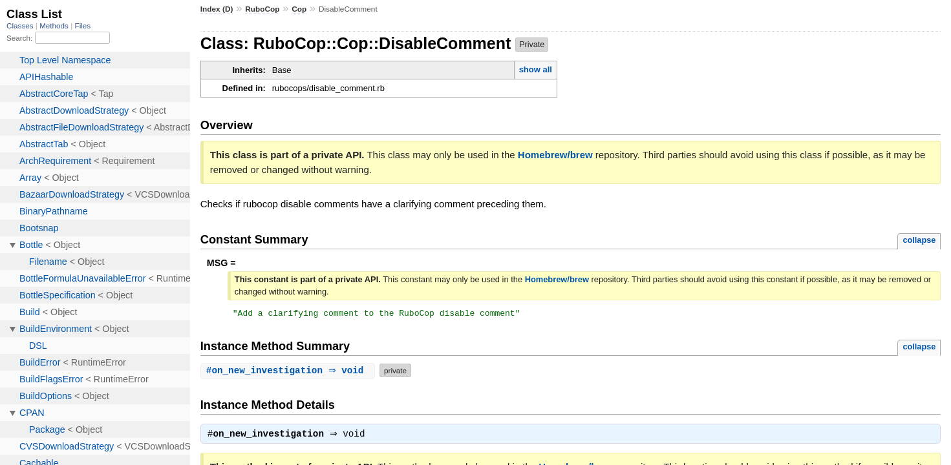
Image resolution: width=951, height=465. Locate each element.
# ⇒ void (289, 372)
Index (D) (216, 9)
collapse (919, 240)
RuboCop (262, 9)
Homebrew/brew (555, 154)
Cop (299, 9)
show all (535, 69)
